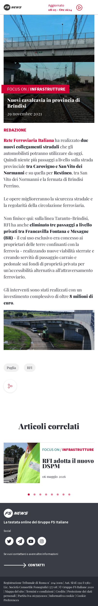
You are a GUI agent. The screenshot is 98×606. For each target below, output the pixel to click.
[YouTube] (30, 541)
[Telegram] (19, 541)
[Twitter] (9, 541)
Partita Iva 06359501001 (33, 596)
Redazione (15, 130)
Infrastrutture (47, 89)
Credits (61, 591)
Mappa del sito (15, 591)
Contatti (24, 564)
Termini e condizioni (40, 591)
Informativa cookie (62, 596)
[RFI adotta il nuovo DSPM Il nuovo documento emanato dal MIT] (68, 464)
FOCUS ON (17, 89)
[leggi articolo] (22, 462)
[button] (29, 494)
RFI (29, 367)
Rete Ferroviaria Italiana (29, 140)
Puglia (11, 367)
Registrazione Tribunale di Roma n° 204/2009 (33, 583)
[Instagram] (41, 541)
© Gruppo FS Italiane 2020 (76, 587)
